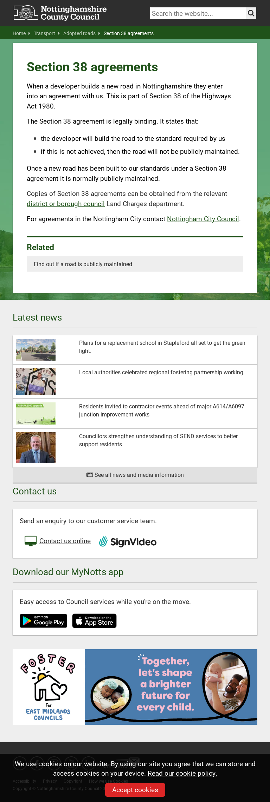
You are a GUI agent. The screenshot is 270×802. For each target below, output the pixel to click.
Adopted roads (81, 33)
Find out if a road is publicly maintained (83, 264)
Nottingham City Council (203, 218)
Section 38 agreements (129, 33)
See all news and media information (135, 474)
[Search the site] (251, 13)
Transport (47, 33)
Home (21, 33)
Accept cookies (135, 789)
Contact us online (57, 541)
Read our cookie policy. (182, 773)
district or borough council (66, 203)
